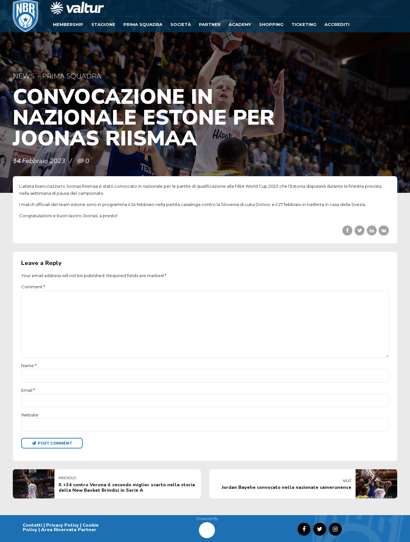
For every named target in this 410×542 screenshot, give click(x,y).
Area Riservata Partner (68, 529)
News (23, 76)
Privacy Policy (62, 525)
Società (180, 24)
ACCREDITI (336, 24)
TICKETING (303, 24)
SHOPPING (271, 24)
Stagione (103, 24)
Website (29, 414)
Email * (28, 390)
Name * (29, 365)
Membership (68, 24)
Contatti (32, 525)
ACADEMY (240, 24)
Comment (33, 286)
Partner (210, 24)
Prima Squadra (142, 24)
